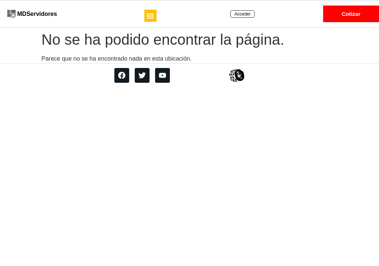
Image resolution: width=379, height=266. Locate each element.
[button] (150, 16)
